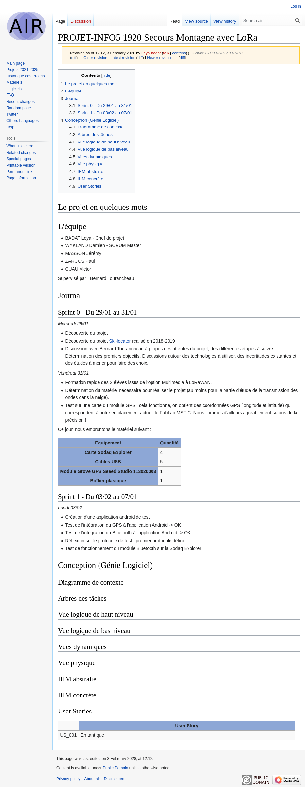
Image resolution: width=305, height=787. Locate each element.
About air (92, 779)
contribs (179, 53)
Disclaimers (114, 779)
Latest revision (122, 57)
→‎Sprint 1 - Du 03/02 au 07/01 (215, 53)
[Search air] (272, 20)
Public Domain (115, 768)
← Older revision (93, 57)
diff (73, 57)
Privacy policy (68, 779)
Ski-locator (120, 340)
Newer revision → (162, 57)
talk (166, 53)
